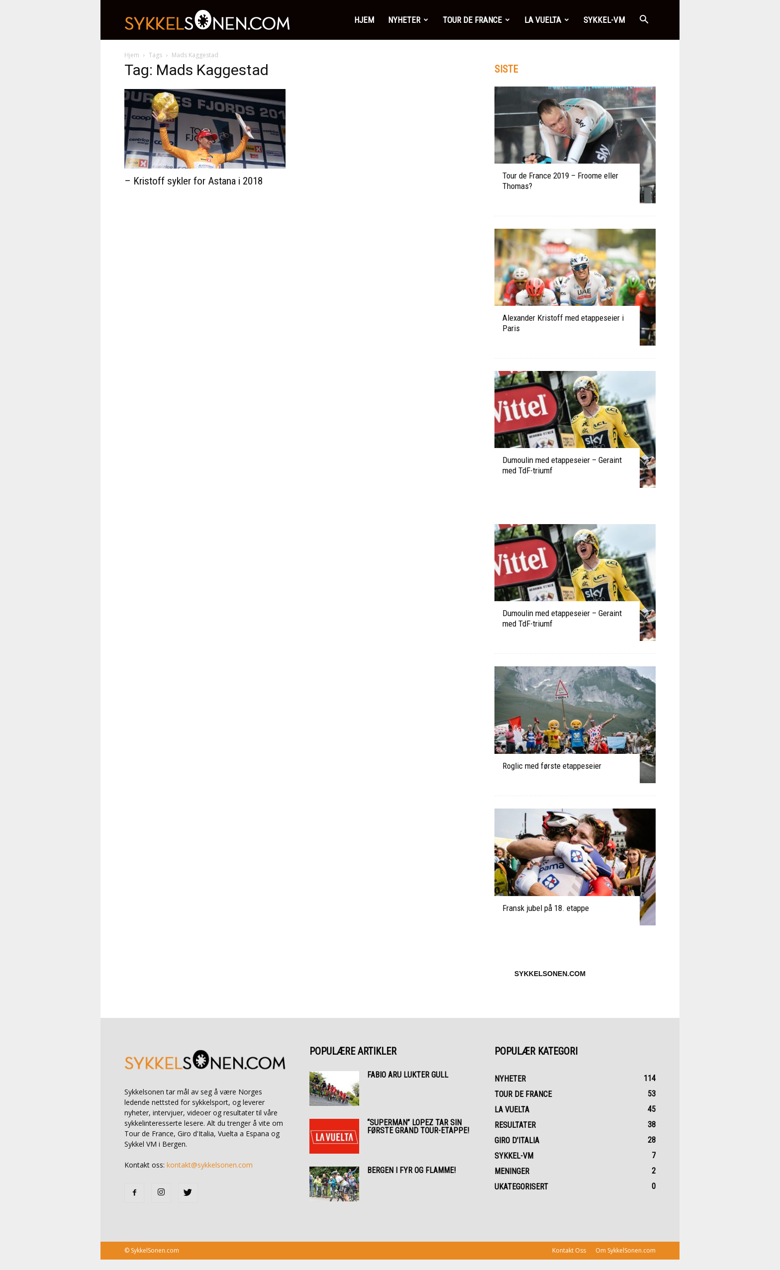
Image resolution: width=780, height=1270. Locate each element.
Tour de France (476, 20)
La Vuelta (546, 20)
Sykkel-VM (604, 20)
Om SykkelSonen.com (625, 1250)
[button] (644, 20)
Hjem (364, 20)
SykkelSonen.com (549, 974)
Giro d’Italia (516, 1140)
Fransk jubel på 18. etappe (545, 908)
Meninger (511, 1171)
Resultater (515, 1125)
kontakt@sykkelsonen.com (210, 1165)
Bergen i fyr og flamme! (411, 1170)
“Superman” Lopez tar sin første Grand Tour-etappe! (418, 1126)
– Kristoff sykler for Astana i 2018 (193, 181)
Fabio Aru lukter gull (407, 1075)
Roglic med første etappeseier (551, 766)
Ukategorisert (521, 1186)
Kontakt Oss (569, 1250)
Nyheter (408, 20)
